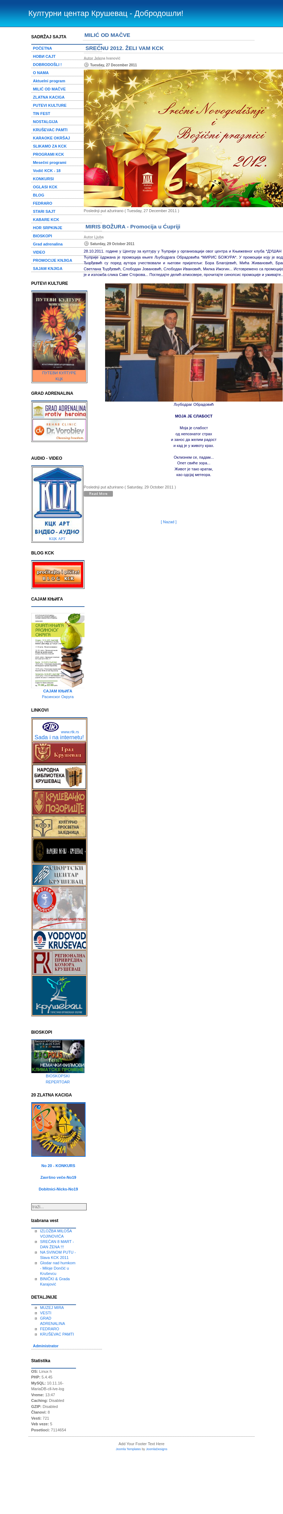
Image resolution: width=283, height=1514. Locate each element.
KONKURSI (43, 179)
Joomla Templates (128, 1449)
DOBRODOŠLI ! (47, 64)
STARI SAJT (44, 211)
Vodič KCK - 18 (47, 170)
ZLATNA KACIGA (49, 97)
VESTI (45, 1313)
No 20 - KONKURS (58, 1166)
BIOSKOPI (42, 236)
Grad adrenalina (48, 244)
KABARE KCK (46, 219)
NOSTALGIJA (45, 122)
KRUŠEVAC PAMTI (50, 130)
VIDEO (39, 252)
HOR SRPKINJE (47, 228)
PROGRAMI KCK (48, 154)
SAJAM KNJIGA (47, 268)
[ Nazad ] (168, 522)
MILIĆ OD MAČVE (49, 89)
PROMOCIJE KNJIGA (52, 260)
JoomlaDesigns (156, 1449)
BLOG (38, 195)
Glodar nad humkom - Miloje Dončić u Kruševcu (58, 1268)
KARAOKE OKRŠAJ (51, 138)
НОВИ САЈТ (44, 56)
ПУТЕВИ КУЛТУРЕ (59, 373)
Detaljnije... (101, 494)
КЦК (59, 379)
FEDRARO (42, 203)
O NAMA (41, 73)
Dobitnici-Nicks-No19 (58, 1189)
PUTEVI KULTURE (50, 105)
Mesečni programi (49, 162)
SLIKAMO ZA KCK (50, 146)
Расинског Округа (58, 697)
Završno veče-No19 (58, 1177)
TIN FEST (41, 113)
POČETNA (42, 48)
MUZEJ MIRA (52, 1307)
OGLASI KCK (45, 187)
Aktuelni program (49, 81)
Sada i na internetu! (59, 737)
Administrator (46, 1346)
